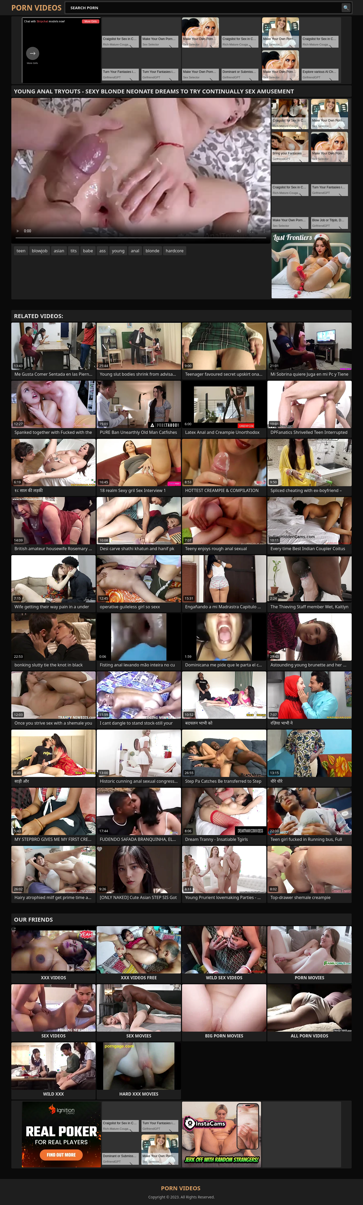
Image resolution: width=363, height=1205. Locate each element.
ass (102, 251)
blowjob (40, 251)
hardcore (175, 251)
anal (135, 251)
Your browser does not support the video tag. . (141, 171)
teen (21, 251)
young (118, 251)
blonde (152, 251)
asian (59, 251)
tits (74, 251)
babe (88, 251)
